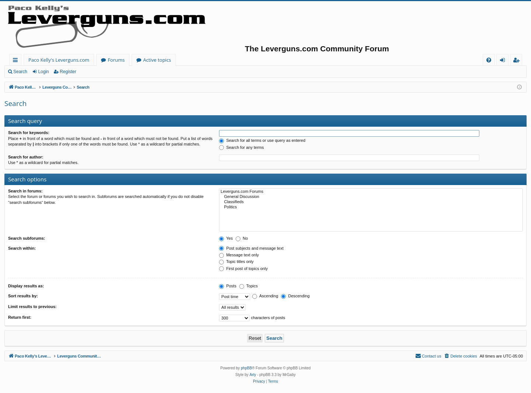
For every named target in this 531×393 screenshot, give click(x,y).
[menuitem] (488, 60)
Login (43, 71)
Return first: (19, 317)
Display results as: (26, 286)
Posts (227, 286)
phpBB (246, 368)
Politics (371, 207)
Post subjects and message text (251, 248)
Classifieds (371, 202)
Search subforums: (26, 238)
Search (20, 71)
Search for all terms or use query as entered (262, 140)
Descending (295, 296)
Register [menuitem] (518, 61)
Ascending (265, 296)
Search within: (22, 248)
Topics (248, 286)
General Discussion (371, 196)
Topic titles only (236, 261)
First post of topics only (243, 268)
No (242, 238)
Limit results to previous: (32, 306)
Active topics (157, 60)
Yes (226, 238)
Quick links (17, 61)
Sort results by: (23, 296)
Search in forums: (25, 191)
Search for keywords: (28, 132)
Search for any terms (241, 147)
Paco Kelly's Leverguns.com (58, 60)
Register (68, 71)
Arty (253, 375)
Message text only (239, 255)
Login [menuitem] (504, 61)
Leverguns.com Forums (371, 191)
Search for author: (25, 157)
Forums (116, 60)
